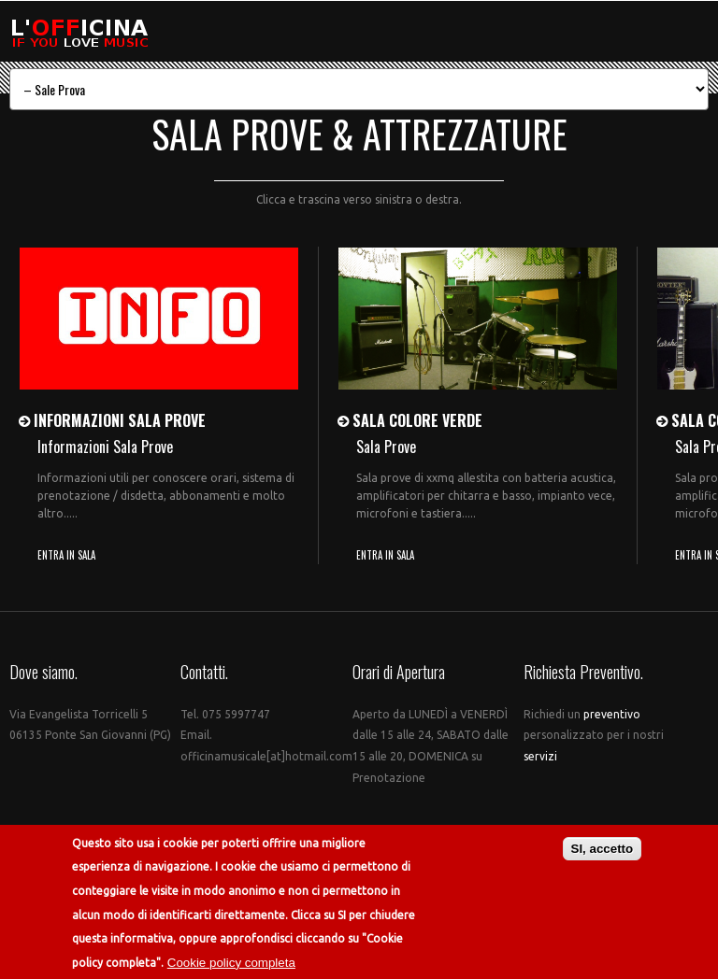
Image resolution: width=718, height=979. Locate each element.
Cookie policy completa (231, 963)
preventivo (611, 714)
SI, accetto (602, 850)
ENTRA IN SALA (66, 554)
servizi (540, 756)
